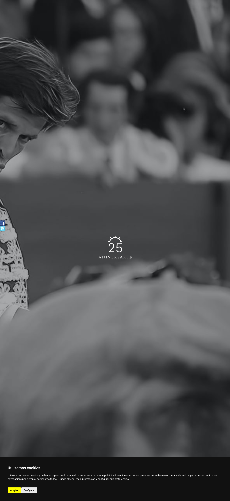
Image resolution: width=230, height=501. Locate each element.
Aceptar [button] (14, 490)
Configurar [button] (29, 490)
